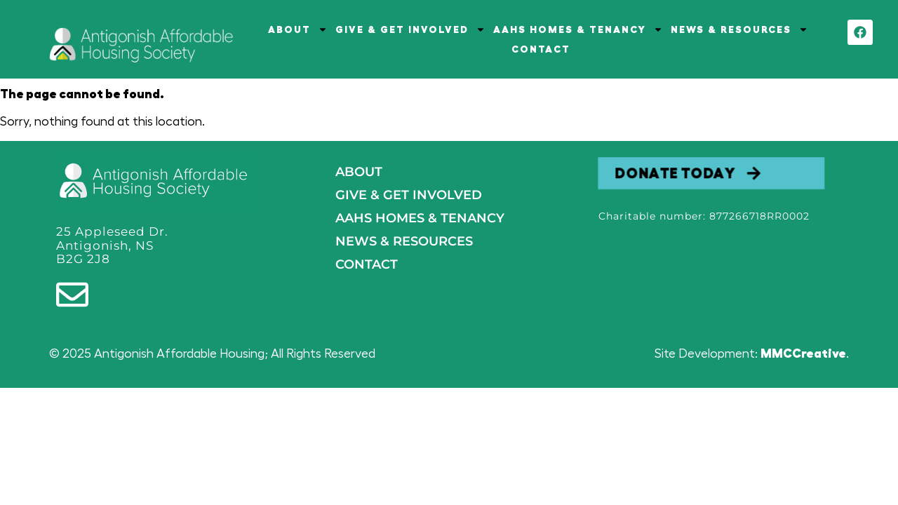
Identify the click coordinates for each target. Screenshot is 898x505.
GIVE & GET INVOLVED (410, 29)
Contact (366, 264)
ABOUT (298, 29)
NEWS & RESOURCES (739, 29)
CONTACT (540, 49)
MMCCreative (803, 353)
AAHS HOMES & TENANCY (578, 29)
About (358, 172)
